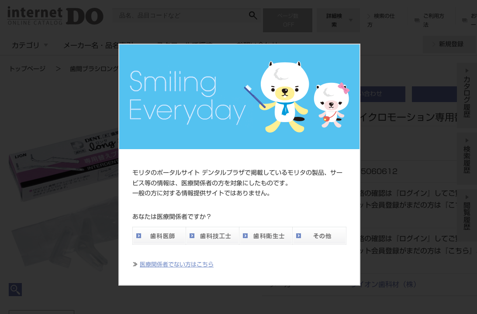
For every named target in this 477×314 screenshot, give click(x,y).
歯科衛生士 (265, 236)
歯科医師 (159, 236)
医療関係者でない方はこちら (177, 264)
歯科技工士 (212, 236)
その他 (319, 236)
